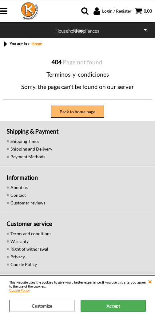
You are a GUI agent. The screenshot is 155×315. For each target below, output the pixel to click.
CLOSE (150, 282)
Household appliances (77, 31)
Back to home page (77, 111)
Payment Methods (27, 156)
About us (19, 187)
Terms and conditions (30, 233)
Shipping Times (24, 141)
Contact (18, 195)
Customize (42, 306)
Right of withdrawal (29, 249)
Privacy (17, 256)
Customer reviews (27, 202)
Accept (113, 306)
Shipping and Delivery (31, 148)
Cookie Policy (19, 290)
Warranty (19, 241)
